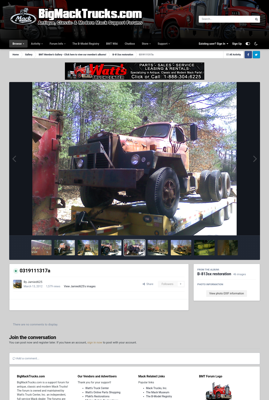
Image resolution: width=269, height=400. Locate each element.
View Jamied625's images (80, 286)
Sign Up (237, 43)
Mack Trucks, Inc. (156, 388)
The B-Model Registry (85, 43)
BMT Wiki (112, 43)
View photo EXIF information (226, 293)
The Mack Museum (157, 392)
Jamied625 (35, 282)
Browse (17, 43)
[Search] (215, 19)
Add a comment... (26, 358)
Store (145, 43)
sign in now (94, 342)
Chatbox (130, 43)
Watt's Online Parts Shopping (103, 392)
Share (148, 284)
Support (163, 43)
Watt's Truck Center (97, 388)
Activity (36, 43)
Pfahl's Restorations (97, 396)
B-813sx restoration (214, 274)
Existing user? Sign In (213, 44)
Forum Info (57, 43)
